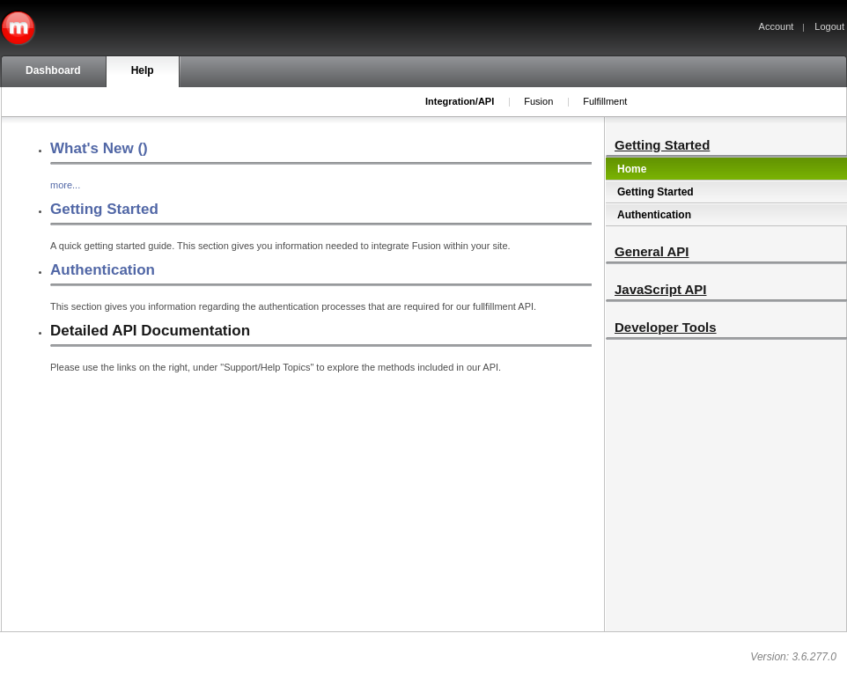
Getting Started (104, 209)
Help (142, 70)
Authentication (102, 269)
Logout (829, 26)
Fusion (538, 101)
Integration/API (459, 101)
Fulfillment (605, 101)
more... (65, 185)
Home (631, 169)
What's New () (99, 148)
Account (776, 26)
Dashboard (53, 70)
